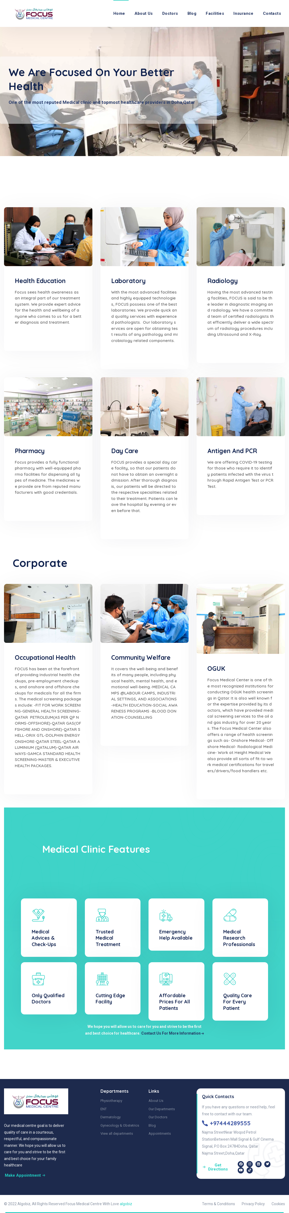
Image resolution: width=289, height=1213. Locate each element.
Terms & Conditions (218, 1204)
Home (119, 13)
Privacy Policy (253, 1204)
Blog (192, 13)
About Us (144, 13)
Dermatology (110, 1117)
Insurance (243, 13)
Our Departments (162, 1109)
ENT (103, 1109)
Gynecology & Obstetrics (119, 1125)
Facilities (215, 13)
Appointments (160, 1133)
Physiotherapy (111, 1101)
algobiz (126, 1204)
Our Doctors (158, 1117)
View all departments (116, 1133)
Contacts (272, 13)
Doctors (170, 13)
